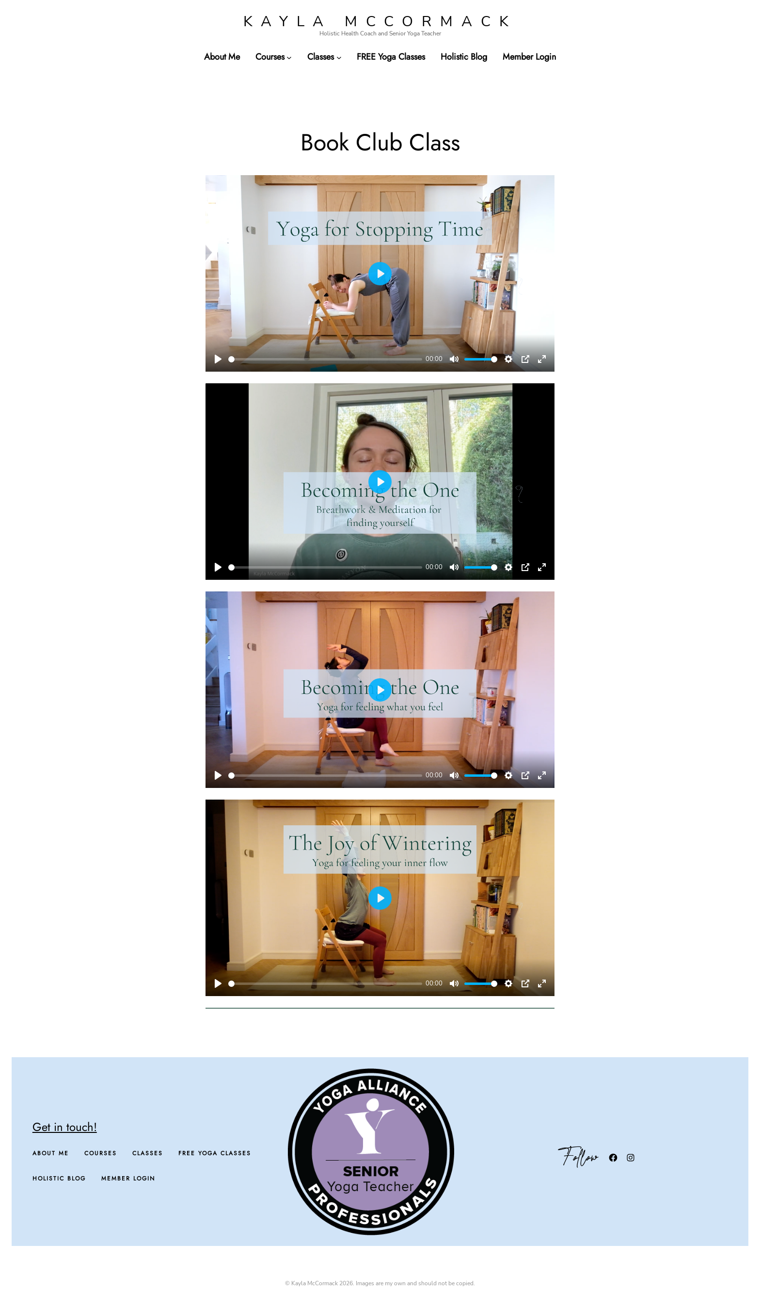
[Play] (218, 359)
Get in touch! (64, 1126)
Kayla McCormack (380, 22)
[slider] (325, 359)
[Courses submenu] (289, 57)
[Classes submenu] (339, 57)
